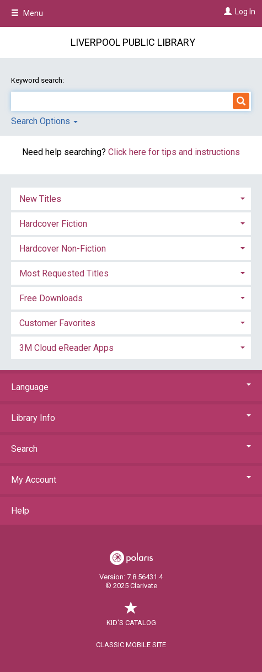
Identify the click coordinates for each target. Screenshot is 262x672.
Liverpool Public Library (133, 42)
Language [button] (131, 387)
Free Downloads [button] (51, 298)
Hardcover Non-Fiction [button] (62, 248)
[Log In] (226, 11)
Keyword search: (38, 80)
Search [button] (131, 449)
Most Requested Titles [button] (64, 273)
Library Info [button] (131, 418)
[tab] (131, 197)
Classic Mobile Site (131, 645)
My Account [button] (131, 479)
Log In (245, 11)
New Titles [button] (40, 199)
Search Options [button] (44, 121)
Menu (27, 13)
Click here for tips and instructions (174, 152)
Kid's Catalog (131, 617)
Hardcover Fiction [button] (53, 223)
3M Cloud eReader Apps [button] (66, 348)
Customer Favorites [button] (57, 323)
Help (20, 510)
